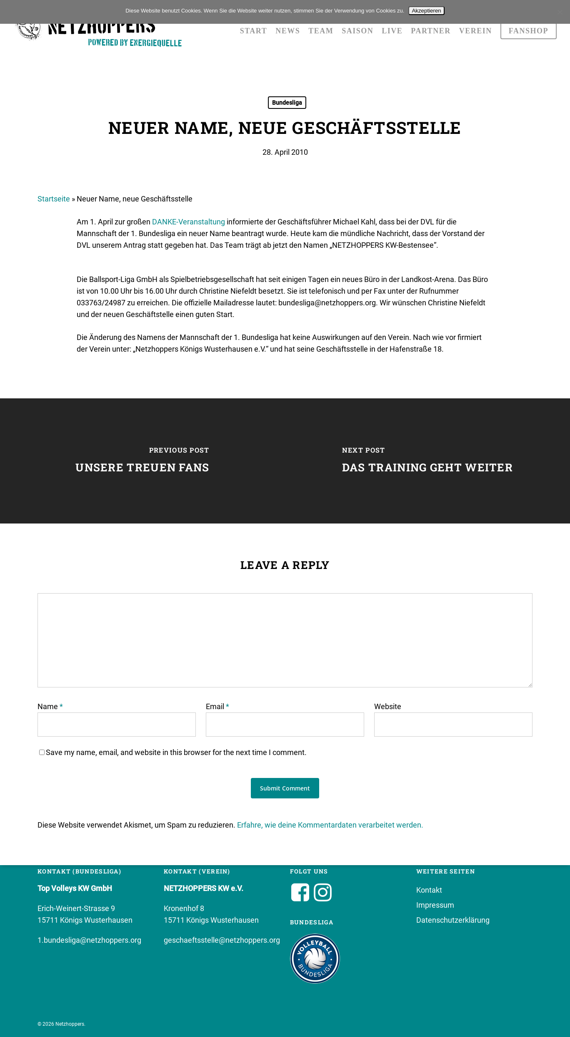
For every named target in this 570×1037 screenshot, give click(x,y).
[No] (559, 12)
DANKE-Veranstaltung (188, 221)
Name (50, 706)
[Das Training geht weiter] (427, 461)
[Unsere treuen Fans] (142, 461)
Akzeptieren (426, 11)
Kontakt (429, 890)
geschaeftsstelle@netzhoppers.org (222, 940)
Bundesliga (287, 102)
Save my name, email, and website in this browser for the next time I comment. (176, 752)
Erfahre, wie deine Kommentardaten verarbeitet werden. (330, 825)
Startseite (54, 198)
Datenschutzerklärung (453, 920)
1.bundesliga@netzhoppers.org (89, 940)
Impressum (435, 905)
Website (387, 706)
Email (217, 706)
